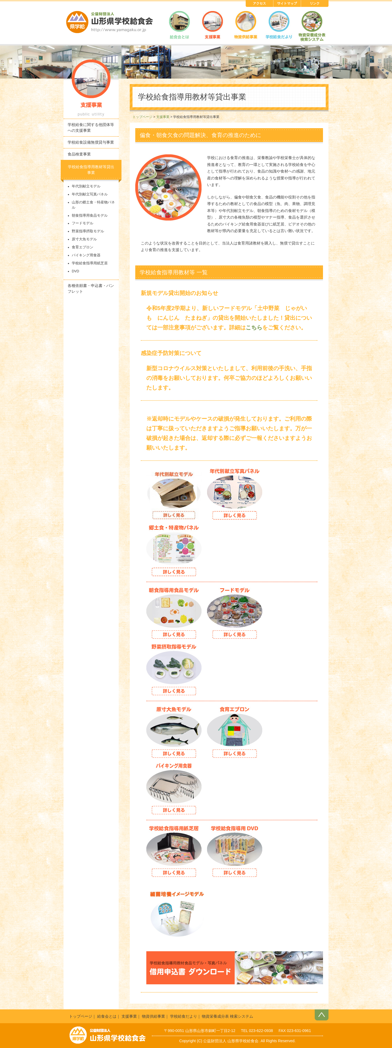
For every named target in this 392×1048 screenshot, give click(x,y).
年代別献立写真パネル (90, 194)
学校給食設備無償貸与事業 (91, 142)
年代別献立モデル (86, 186)
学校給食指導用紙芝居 (90, 263)
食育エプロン (82, 247)
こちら (254, 327)
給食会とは (106, 1016)
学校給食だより (183, 1016)
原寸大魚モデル (84, 239)
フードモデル (82, 223)
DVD (75, 271)
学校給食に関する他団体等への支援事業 (91, 127)
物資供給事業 (153, 1016)
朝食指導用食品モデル (90, 215)
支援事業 (162, 117)
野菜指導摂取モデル (88, 231)
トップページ (142, 117)
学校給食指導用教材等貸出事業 (91, 170)
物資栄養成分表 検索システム (227, 1016)
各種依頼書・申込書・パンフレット (91, 288)
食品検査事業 (79, 154)
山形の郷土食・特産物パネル (93, 204)
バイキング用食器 (86, 255)
